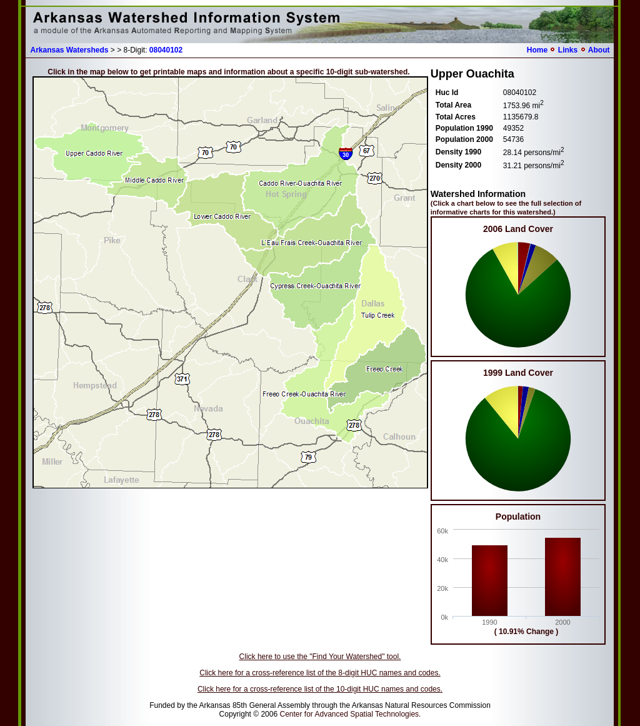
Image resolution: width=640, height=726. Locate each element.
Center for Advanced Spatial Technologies (349, 714)
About (599, 50)
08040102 (165, 50)
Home (537, 50)
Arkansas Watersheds (70, 50)
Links (568, 50)
